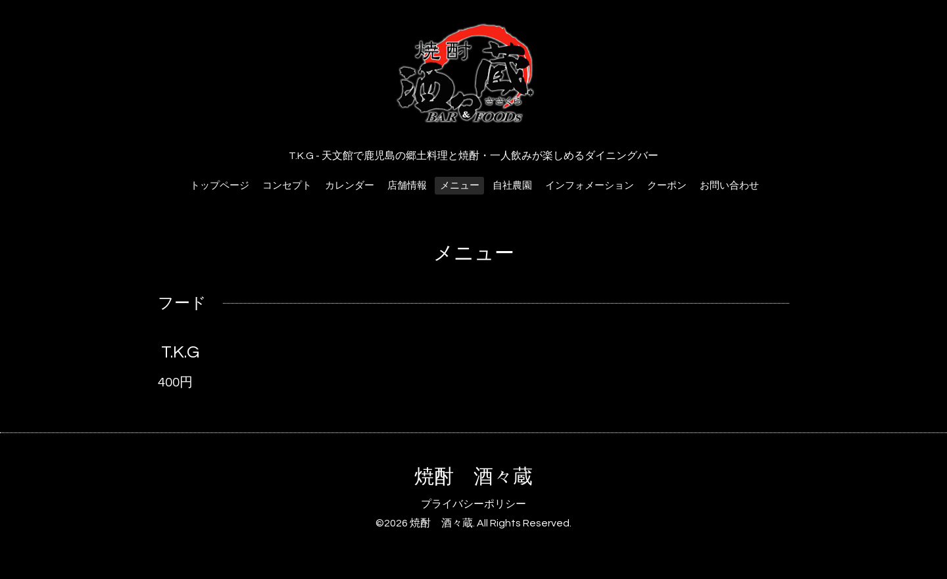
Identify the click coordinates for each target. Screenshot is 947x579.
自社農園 (512, 186)
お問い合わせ (729, 186)
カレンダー (349, 186)
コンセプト (287, 186)
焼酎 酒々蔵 (473, 477)
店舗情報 (407, 186)
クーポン (667, 186)
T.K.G (180, 352)
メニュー (459, 186)
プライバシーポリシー (473, 504)
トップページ (219, 186)
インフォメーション (589, 186)
